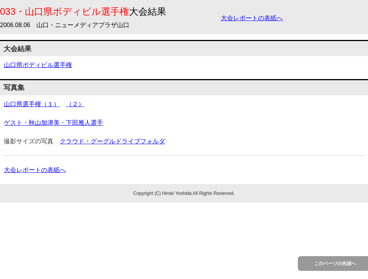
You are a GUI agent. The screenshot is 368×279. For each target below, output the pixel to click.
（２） (75, 104)
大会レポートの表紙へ (252, 18)
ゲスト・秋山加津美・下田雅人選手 (53, 122)
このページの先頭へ (335, 263)
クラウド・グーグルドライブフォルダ (112, 141)
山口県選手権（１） (32, 104)
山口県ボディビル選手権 (38, 65)
